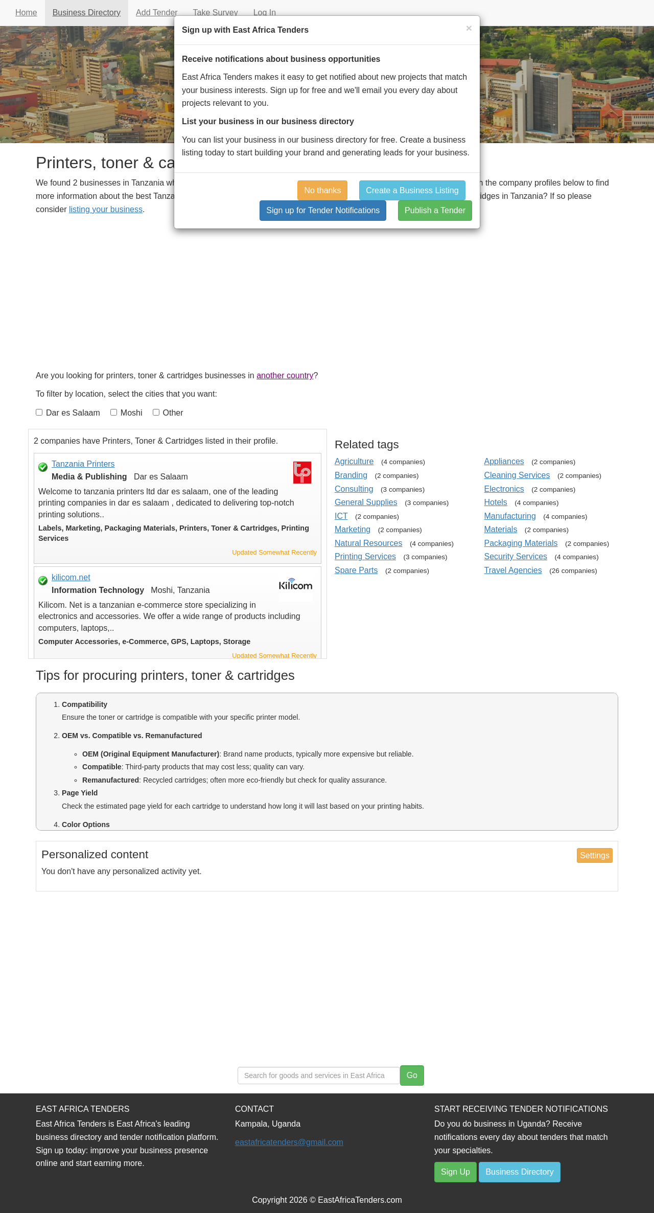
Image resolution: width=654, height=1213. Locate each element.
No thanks (322, 190)
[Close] (469, 27)
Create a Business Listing (412, 190)
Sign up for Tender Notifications (323, 210)
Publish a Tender (435, 210)
